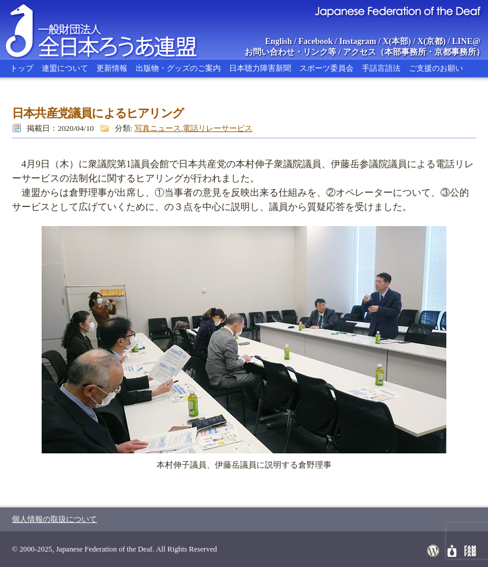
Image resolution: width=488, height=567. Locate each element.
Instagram (357, 41)
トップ (21, 68)
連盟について (65, 68)
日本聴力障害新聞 (260, 68)
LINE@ (466, 41)
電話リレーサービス (217, 128)
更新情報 (111, 68)
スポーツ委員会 (326, 68)
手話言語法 (381, 68)
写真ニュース (157, 128)
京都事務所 (455, 52)
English (278, 41)
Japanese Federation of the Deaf (397, 11)
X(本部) (397, 41)
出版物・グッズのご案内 (178, 68)
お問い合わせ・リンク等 (290, 52)
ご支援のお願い (436, 68)
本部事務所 (405, 52)
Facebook (316, 41)
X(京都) (431, 41)
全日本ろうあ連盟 (112, 29)
